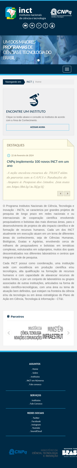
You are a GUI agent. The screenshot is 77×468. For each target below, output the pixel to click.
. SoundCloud (35, 431)
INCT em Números (35, 380)
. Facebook (36, 421)
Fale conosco (35, 384)
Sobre (35, 373)
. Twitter (35, 418)
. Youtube (35, 428)
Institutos (35, 376)
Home (38, 82)
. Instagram (35, 424)
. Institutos (36, 400)
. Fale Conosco (35, 403)
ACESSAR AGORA (37, 127)
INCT (29, 82)
